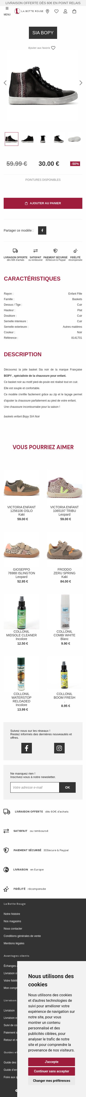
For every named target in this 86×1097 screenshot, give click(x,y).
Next (79, 82)
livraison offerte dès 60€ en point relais (43, 3)
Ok (67, 787)
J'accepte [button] (51, 1062)
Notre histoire (12, 914)
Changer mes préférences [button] (51, 1081)
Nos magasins (12, 921)
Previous (6, 82)
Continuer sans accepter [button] (51, 1071)
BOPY (8, 375)
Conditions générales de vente (22, 936)
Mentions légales (14, 943)
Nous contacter (13, 928)
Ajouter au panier (43, 203)
